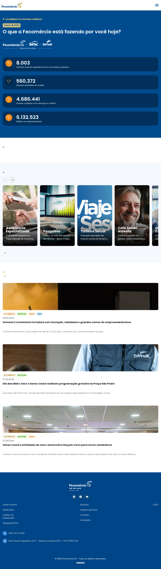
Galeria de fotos (88, 509)
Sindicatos (8, 509)
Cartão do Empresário (9, 516)
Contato (84, 515)
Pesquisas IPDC (11, 523)
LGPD (155, 504)
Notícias (84, 504)
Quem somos (10, 504)
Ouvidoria (85, 520)
